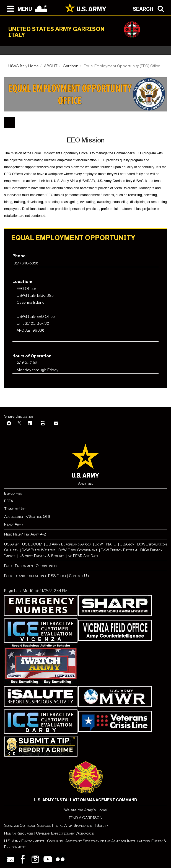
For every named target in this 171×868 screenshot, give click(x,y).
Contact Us (79, 575)
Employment (14, 493)
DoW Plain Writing (38, 550)
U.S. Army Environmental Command (33, 841)
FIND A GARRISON (85, 817)
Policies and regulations (25, 575)
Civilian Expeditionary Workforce (65, 833)
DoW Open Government (77, 550)
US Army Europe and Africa (68, 544)
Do (97, 544)
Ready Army (13, 524)
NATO (111, 544)
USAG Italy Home (23, 66)
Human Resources (18, 833)
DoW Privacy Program (119, 550)
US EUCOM (32, 544)
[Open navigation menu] (18, 8)
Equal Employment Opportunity (30, 565)
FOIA (8, 501)
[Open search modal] (150, 8)
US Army (11, 544)
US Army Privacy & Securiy (41, 555)
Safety (102, 825)
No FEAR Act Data (83, 555)
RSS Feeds (57, 575)
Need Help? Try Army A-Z (25, 534)
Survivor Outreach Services (27, 825)
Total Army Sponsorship (74, 825)
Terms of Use (14, 508)
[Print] (43, 423)
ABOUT (51, 66)
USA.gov (127, 544)
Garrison (70, 66)
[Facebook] (9, 423)
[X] (19, 423)
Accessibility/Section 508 (27, 516)
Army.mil (85, 483)
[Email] (56, 423)
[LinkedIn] (30, 423)
